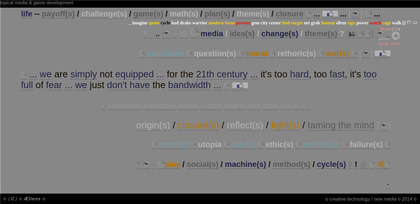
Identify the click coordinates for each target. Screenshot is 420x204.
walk (396, 22)
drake (185, 22)
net (307, 22)
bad (175, 22)
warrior (199, 22)
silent (341, 22)
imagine (139, 22)
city (264, 22)
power (362, 22)
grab (315, 22)
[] (404, 22)
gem (255, 22)
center (275, 22)
